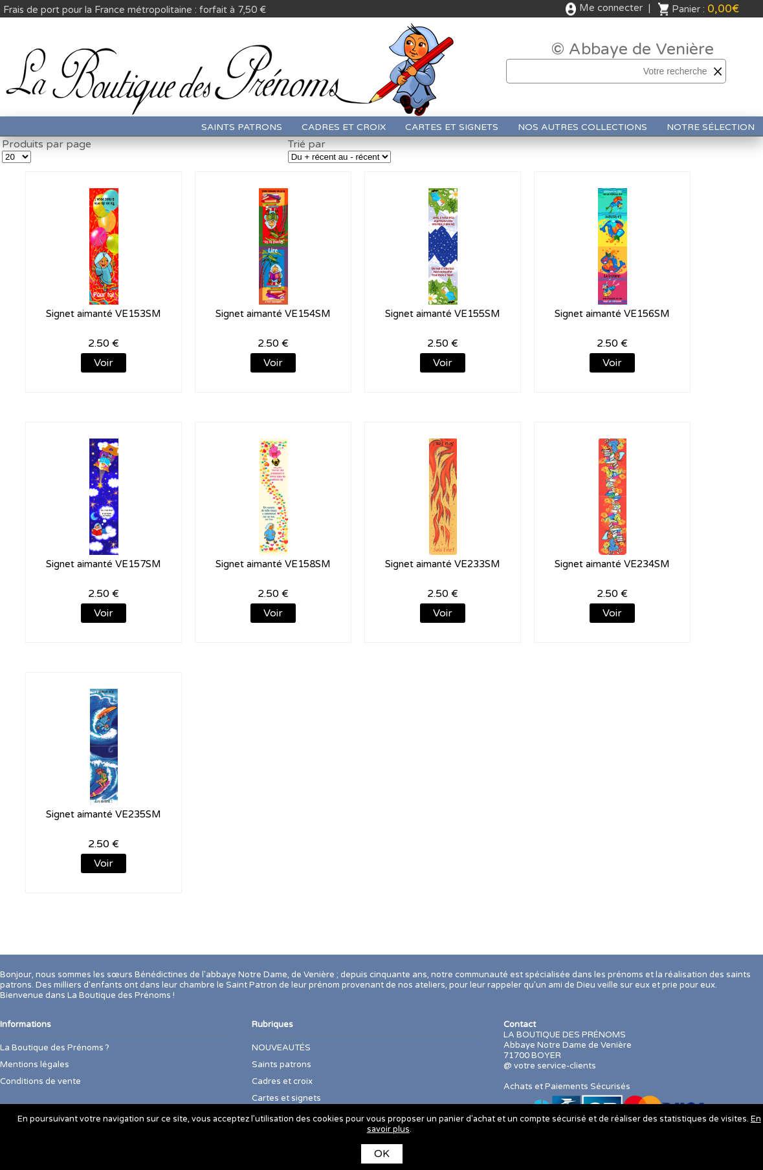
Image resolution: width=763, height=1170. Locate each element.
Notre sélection (711, 127)
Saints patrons (241, 127)
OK (382, 1153)
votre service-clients (555, 1066)
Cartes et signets (451, 127)
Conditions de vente (40, 1081)
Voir (103, 362)
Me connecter (611, 8)
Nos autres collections (582, 127)
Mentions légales (34, 1064)
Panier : (705, 9)
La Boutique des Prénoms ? (54, 1048)
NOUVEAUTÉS (281, 1048)
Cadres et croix (344, 127)
